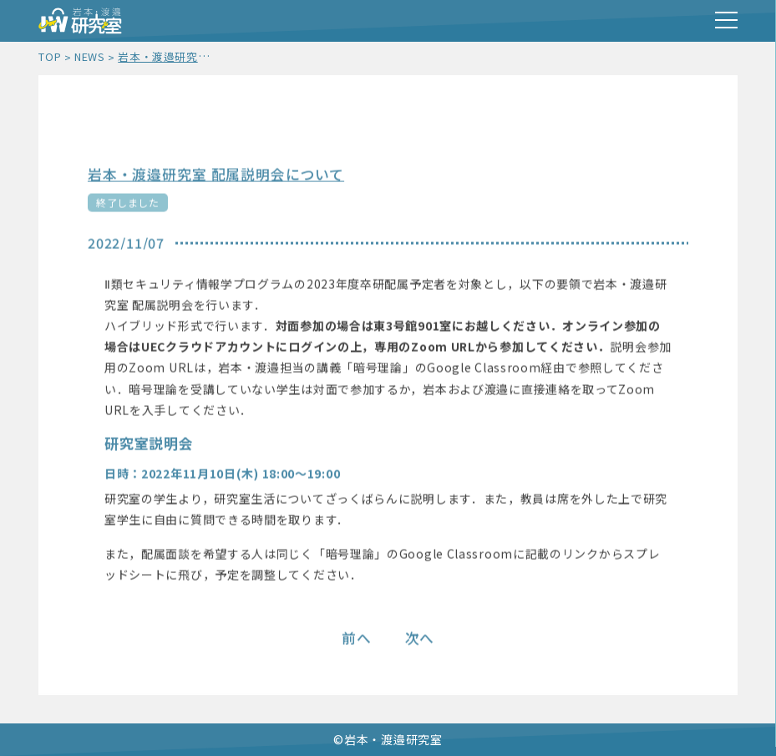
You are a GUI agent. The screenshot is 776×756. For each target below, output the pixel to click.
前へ (357, 639)
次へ (420, 639)
